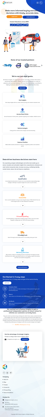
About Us (6, 379)
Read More (22, 88)
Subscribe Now (30, 17)
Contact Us (25, 339)
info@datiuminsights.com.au (10, 400)
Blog (5, 382)
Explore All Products (22, 267)
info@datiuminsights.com (12, 339)
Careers (6, 384)
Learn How (14, 16)
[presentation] (3, 65)
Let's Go (7, 283)
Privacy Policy (7, 390)
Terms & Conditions (8, 392)
